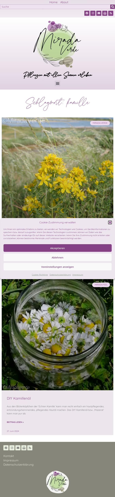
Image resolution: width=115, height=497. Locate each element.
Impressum (77, 274)
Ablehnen (57, 257)
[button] (110, 222)
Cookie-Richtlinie (40, 274)
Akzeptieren (57, 248)
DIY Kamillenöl (19, 398)
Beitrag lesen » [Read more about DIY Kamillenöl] (15, 422)
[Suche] (112, 7)
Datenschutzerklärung (60, 274)
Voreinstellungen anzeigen (57, 266)
